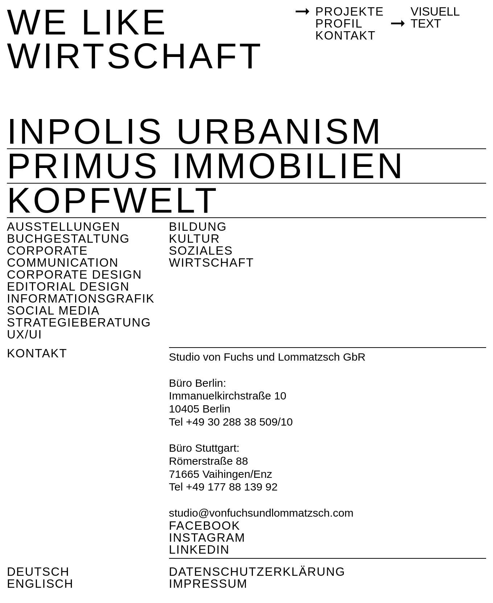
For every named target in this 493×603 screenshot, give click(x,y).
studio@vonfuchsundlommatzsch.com (261, 513)
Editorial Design (68, 286)
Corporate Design (74, 274)
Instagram (207, 537)
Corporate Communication (63, 256)
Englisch (40, 584)
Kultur (194, 239)
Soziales (201, 251)
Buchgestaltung (68, 239)
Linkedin (199, 549)
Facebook (205, 526)
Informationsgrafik (81, 298)
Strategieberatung (79, 322)
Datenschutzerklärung (257, 572)
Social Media (53, 310)
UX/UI (24, 334)
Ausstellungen (63, 227)
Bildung (198, 227)
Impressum (208, 584)
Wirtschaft (211, 262)
